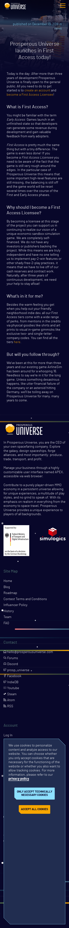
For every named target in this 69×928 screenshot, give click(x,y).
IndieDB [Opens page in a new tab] (10, 682)
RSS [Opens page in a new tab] (8, 706)
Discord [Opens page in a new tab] (10, 664)
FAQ (6, 623)
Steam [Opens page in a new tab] (10, 694)
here (17, 342)
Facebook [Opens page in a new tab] (12, 676)
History (8, 611)
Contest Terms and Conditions (25, 599)
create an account (37, 90)
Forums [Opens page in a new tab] (10, 658)
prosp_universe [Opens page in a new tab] (16, 670)
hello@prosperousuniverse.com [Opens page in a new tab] (28, 652)
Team (7, 617)
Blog (6, 587)
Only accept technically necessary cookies (34, 793)
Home (7, 581)
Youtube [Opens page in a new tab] (11, 688)
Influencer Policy (15, 605)
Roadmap (10, 593)
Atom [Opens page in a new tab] (9, 700)
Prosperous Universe (15, 5)
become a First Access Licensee (30, 94)
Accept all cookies (34, 809)
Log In (8, 735)
